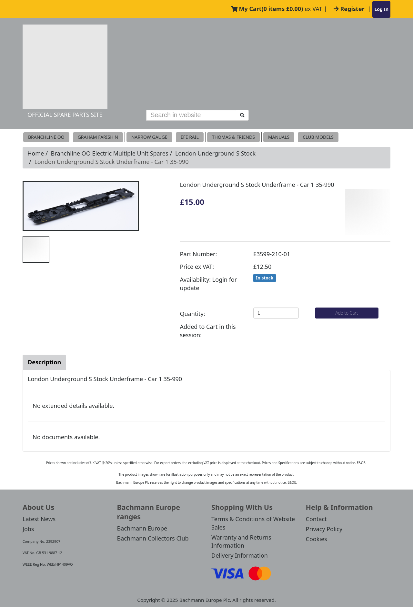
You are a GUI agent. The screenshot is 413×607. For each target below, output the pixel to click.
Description (44, 362)
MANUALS (278, 137)
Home (35, 153)
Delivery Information (239, 555)
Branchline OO (46, 137)
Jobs (28, 529)
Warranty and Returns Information (241, 541)
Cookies (316, 539)
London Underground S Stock (215, 153)
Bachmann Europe (142, 528)
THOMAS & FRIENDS (233, 137)
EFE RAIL (190, 137)
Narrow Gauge (149, 137)
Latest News (39, 519)
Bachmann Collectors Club (153, 538)
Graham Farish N (98, 137)
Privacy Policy (324, 529)
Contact (316, 519)
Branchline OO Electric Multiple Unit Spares (109, 153)
